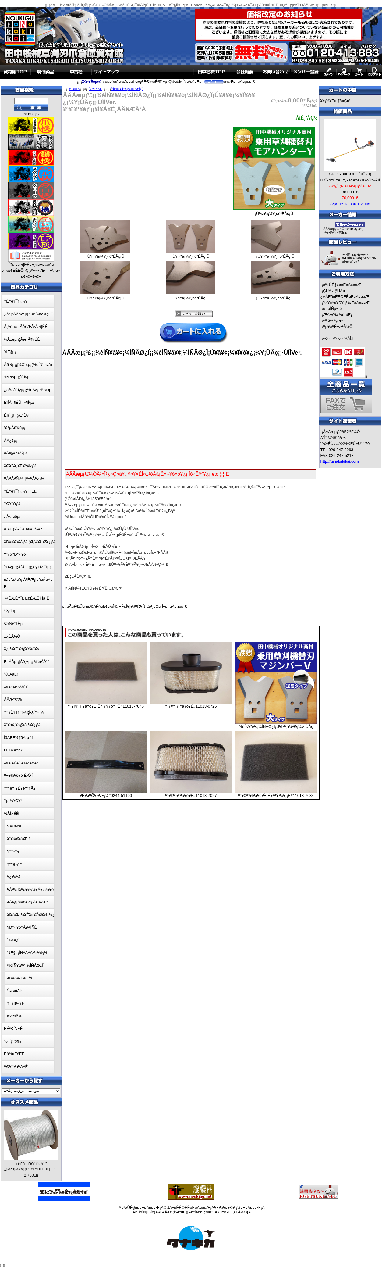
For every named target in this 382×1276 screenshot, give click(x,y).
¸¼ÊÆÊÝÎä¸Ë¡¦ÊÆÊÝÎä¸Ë (26, 598)
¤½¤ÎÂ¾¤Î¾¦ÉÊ (335, 232)
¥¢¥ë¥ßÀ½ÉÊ (16, 687)
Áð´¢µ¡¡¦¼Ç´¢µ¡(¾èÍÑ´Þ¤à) (28, 364)
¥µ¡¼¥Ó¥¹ (13, 800)
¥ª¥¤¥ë (13, 851)
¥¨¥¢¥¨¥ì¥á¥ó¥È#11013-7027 (191, 795)
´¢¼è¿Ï (13, 940)
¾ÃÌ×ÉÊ (95, 89)
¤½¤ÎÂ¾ (14, 1016)
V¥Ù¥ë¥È (15, 826)
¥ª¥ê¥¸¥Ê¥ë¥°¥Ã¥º (20, 788)
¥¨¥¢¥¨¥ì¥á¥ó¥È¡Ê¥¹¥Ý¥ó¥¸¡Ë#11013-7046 (106, 706)
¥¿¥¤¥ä (13, 876)
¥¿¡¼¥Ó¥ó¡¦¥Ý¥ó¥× (21, 649)
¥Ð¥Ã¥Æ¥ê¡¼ (19, 978)
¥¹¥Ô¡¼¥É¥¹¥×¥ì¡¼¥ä (23, 529)
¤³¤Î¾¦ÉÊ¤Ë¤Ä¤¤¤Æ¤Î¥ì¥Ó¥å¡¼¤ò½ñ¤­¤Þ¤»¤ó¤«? (359, 258)
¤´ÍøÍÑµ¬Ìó (332, 308)
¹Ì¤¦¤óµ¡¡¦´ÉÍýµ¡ (17, 377)
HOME (74, 89)
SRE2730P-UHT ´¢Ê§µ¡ (350, 174)
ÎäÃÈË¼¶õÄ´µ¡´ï (18, 737)
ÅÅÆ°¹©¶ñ (13, 699)
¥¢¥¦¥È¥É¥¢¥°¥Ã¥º (21, 763)
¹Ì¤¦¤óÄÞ (14, 990)
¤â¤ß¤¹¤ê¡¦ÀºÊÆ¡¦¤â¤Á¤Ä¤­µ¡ (29, 582)
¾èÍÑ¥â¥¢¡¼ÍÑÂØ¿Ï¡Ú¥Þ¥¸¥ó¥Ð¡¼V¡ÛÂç (276, 726)
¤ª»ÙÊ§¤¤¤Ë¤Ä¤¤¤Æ (342, 284)
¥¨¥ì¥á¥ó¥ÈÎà (19, 839)
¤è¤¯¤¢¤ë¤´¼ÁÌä (338, 338)
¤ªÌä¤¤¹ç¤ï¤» (334, 320)
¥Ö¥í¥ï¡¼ (12, 503)
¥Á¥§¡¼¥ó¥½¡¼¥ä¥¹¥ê (27, 902)
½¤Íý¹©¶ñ (12, 1041)
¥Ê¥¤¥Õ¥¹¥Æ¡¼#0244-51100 (106, 795)
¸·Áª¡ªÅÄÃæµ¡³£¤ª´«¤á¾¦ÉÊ (28, 314)
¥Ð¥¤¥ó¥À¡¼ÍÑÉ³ (22, 927)
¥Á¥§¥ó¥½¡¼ (16, 453)
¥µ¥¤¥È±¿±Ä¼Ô (337, 326)
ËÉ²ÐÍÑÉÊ (13, 1028)
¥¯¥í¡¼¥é (15, 1003)
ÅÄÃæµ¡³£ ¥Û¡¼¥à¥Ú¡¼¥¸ (343, 229)
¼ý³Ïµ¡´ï (11, 611)
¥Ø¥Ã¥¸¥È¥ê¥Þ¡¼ (20, 466)
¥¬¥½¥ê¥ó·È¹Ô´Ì (18, 775)
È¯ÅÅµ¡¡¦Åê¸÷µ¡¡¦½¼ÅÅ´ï (26, 661)
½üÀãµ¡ (11, 674)
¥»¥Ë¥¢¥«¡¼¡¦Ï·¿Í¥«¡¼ (24, 712)
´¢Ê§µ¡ (10, 351)
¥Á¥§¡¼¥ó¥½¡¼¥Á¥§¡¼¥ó (30, 889)
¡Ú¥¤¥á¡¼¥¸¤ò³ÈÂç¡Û (274, 212)
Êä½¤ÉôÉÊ (14, 1054)
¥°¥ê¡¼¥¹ (15, 864)
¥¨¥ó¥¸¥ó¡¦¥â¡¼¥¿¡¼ (22, 724)
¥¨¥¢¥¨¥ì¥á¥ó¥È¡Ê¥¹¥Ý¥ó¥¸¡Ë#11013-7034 (276, 795)
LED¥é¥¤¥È (14, 750)
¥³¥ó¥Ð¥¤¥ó (15, 554)
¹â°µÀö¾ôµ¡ (14, 427)
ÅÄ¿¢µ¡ (10, 440)
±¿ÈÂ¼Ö (12, 636)
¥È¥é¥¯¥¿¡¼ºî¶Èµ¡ (21, 491)
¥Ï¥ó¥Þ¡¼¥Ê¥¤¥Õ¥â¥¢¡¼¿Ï (31, 914)
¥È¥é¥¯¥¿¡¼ (15, 301)
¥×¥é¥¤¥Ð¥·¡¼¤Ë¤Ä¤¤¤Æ (346, 302)
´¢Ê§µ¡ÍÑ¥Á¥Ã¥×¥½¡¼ (27, 952)
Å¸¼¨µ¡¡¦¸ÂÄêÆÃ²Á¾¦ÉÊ (26, 326)
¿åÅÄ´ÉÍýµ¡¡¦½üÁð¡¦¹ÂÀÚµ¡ (28, 390)
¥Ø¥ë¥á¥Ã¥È (16, 1066)
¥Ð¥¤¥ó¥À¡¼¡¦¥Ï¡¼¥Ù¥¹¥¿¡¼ (29, 541)
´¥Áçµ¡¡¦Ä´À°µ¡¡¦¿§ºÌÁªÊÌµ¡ (27, 567)
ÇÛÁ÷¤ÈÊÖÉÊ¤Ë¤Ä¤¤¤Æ (187, 1207)
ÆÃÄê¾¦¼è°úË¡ (337, 314)
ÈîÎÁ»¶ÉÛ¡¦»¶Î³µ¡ (19, 402)
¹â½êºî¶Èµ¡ (14, 623)
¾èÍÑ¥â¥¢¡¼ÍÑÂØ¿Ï (127, 89)
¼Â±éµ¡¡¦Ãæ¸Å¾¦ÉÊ (22, 339)
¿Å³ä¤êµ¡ (12, 516)
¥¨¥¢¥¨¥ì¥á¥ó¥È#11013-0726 (191, 706)
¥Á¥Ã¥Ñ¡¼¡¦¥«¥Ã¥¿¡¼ (24, 478)
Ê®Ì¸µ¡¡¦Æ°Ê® (16, 415)
